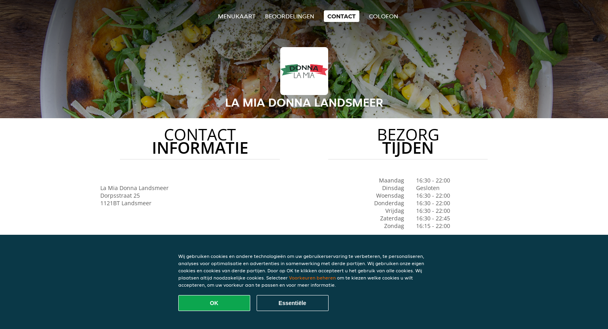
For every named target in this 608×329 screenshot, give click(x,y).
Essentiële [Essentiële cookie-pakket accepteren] (292, 303)
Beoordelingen (289, 16)
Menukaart (236, 16)
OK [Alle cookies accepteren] (214, 303)
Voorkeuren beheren (312, 278)
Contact (341, 16)
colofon (383, 16)
